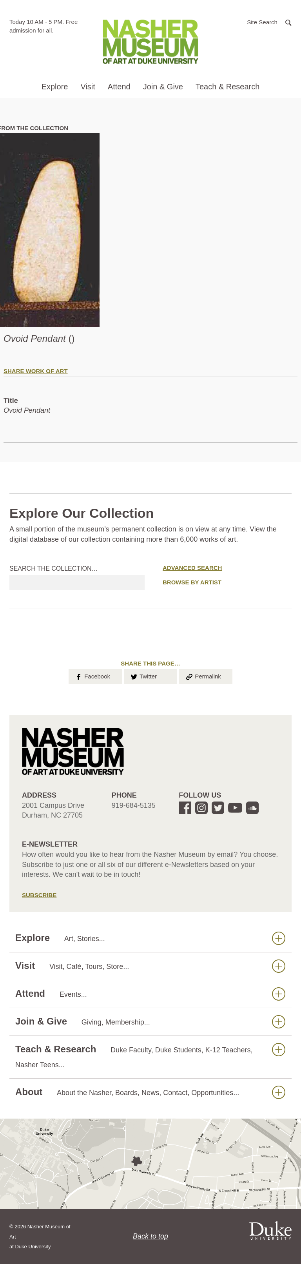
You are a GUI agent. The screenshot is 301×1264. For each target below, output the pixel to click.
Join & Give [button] (163, 86)
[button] (269, 22)
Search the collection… (53, 568)
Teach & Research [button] (227, 86)
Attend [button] (119, 86)
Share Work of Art (36, 371)
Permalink (203, 676)
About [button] (150, 1092)
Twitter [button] (143, 676)
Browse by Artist (192, 582)
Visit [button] (87, 86)
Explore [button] (55, 86)
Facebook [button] (92, 676)
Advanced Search (192, 567)
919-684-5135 (134, 805)
